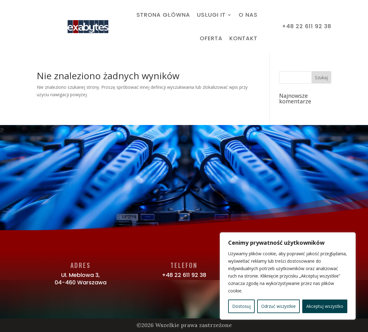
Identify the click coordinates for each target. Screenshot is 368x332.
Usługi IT (211, 15)
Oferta (211, 38)
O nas (248, 15)
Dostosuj (241, 306)
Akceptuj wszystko (324, 306)
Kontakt (243, 38)
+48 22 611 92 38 (184, 275)
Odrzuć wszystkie (278, 306)
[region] (288, 276)
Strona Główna (163, 15)
